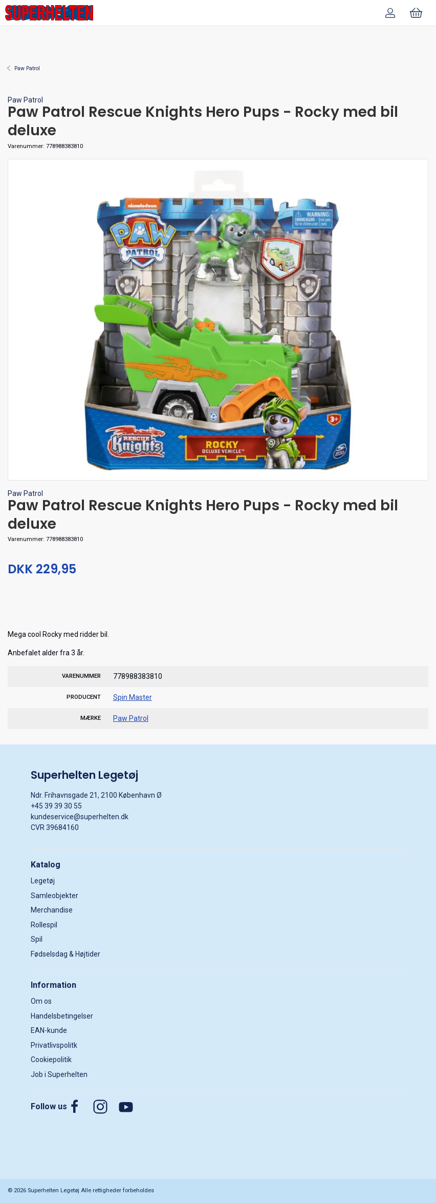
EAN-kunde (49, 1030)
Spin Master (132, 697)
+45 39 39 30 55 (56, 806)
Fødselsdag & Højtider (65, 954)
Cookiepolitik (51, 1059)
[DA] (49, 13)
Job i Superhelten (59, 1074)
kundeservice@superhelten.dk (79, 817)
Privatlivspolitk (54, 1045)
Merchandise (52, 910)
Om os (41, 1001)
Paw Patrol (27, 68)
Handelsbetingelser (62, 1016)
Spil (36, 939)
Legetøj (43, 881)
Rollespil (44, 925)
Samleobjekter (54, 895)
